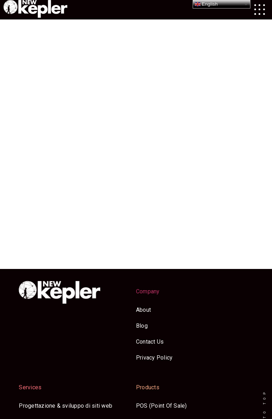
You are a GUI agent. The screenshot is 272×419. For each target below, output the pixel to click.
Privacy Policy (154, 357)
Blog (142, 325)
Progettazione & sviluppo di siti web (65, 405)
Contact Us (150, 341)
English (206, 4)
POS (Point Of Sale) (161, 405)
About (143, 309)
